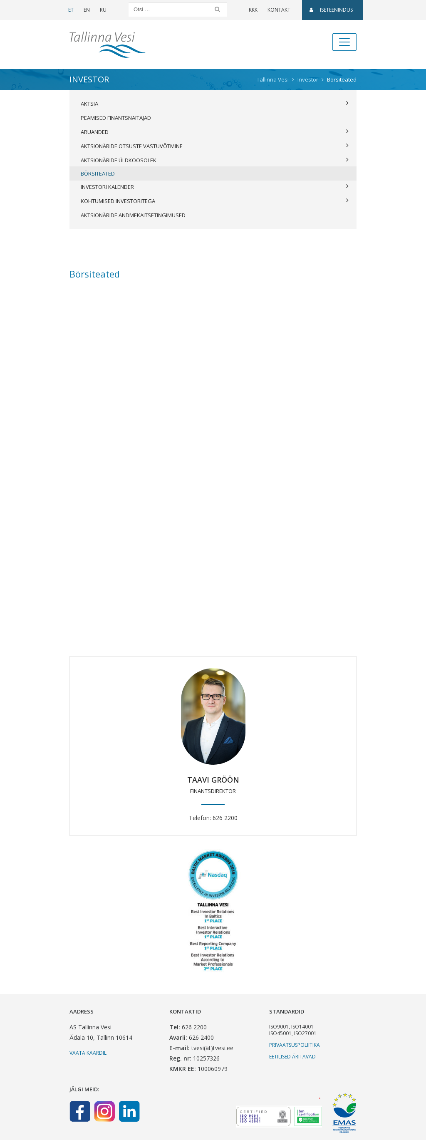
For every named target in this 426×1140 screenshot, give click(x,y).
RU (103, 9)
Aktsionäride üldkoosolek (215, 160)
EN (87, 9)
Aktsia (215, 103)
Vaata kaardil (87, 1052)
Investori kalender (215, 187)
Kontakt (278, 9)
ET (71, 9)
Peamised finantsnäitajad (116, 117)
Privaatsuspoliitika (294, 1044)
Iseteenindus (331, 9)
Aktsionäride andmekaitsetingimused (133, 215)
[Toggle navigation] (344, 42)
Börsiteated (98, 173)
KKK (253, 9)
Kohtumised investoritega (215, 201)
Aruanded (215, 132)
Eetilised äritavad (292, 1056)
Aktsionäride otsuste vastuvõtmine (215, 146)
